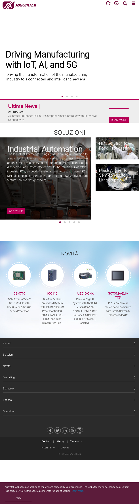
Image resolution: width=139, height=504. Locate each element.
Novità (6, 366)
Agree (19, 498)
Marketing (9, 377)
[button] (62, 96)
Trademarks (76, 441)
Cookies (65, 447)
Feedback (46, 441)
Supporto (8, 388)
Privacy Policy (48, 447)
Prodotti (7, 343)
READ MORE (119, 120)
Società (7, 400)
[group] (69, 54)
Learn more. (77, 491)
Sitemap (60, 441)
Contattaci (9, 411)
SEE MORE (16, 210)
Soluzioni (8, 354)
